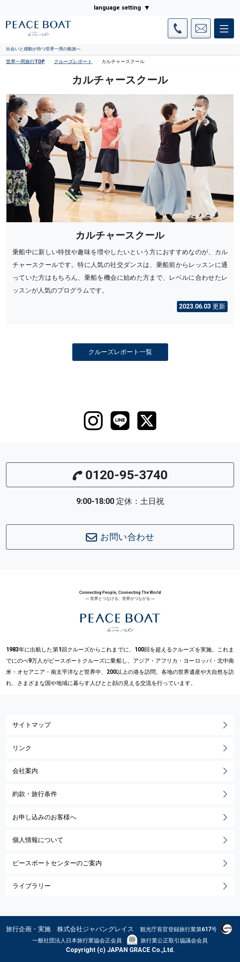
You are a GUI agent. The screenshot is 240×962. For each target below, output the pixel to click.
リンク (120, 748)
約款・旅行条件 (120, 794)
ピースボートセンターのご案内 (120, 863)
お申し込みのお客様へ (120, 817)
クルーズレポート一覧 (120, 352)
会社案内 (120, 771)
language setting (117, 7)
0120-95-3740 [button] (120, 474)
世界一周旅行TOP (25, 61)
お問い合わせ (120, 537)
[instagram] (93, 421)
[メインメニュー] (224, 28)
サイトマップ (120, 725)
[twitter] (146, 421)
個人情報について (120, 840)
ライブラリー (120, 886)
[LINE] (120, 420)
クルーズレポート (73, 61)
